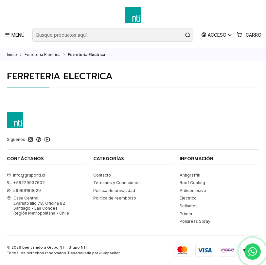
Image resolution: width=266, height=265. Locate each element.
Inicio (12, 55)
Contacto (102, 175)
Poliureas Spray (195, 221)
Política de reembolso (114, 198)
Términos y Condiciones (117, 182)
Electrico (188, 198)
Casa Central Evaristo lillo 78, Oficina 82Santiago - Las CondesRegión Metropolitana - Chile (38, 206)
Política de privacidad (114, 190)
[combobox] (112, 35)
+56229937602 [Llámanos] (26, 182)
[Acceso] (217, 34)
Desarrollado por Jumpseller (94, 253)
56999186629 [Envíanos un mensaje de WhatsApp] (24, 190)
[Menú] (15, 34)
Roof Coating (192, 182)
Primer (186, 213)
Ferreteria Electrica (43, 55)
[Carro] (249, 35)
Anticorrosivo (193, 190)
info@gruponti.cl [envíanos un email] (26, 175)
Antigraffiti (190, 175)
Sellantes (189, 205)
